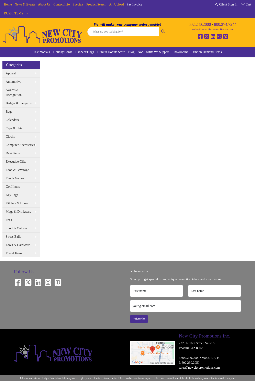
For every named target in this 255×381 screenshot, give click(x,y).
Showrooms (180, 52)
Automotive (13, 81)
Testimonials (41, 52)
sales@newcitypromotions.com (212, 29)
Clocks (10, 136)
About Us (44, 4)
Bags (9, 111)
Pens (9, 220)
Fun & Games (15, 178)
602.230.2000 (200, 24)
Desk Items (13, 153)
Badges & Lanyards (19, 103)
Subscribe (139, 319)
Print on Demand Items (206, 52)
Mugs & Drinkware (18, 211)
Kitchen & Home (17, 203)
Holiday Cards (62, 52)
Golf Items (13, 186)
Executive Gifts (16, 161)
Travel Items (14, 253)
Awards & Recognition (14, 92)
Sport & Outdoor (17, 228)
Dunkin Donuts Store (111, 52)
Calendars (12, 120)
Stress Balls (13, 236)
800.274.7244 (225, 24)
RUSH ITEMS (13, 13)
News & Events (25, 4)
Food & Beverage (17, 170)
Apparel (11, 73)
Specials (78, 4)
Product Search (96, 4)
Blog (131, 52)
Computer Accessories (20, 145)
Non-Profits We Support (153, 52)
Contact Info (61, 4)
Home (8, 4)
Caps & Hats (14, 128)
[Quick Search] (123, 31)
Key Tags (12, 195)
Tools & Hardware (18, 245)
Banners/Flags (84, 52)
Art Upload (116, 4)
